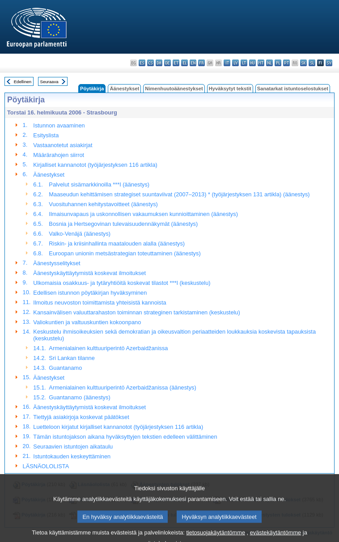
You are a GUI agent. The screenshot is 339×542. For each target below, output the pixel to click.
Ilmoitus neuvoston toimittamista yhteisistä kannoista (99, 302)
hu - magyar (252, 62)
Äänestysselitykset (56, 263)
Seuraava (49, 81)
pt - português (286, 62)
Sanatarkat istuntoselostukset (292, 88)
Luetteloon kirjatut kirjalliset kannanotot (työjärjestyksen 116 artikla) (118, 426)
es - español (142, 62)
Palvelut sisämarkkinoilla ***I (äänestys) (99, 184)
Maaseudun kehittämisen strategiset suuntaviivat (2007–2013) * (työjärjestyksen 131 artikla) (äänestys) (179, 194)
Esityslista (46, 135)
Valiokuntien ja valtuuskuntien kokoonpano (87, 322)
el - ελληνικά (184, 62)
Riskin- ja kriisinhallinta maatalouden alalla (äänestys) (117, 243)
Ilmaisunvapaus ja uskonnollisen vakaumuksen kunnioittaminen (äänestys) (143, 214)
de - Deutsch (167, 62)
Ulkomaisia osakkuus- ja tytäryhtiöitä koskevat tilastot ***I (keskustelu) (121, 282)
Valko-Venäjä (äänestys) (79, 233)
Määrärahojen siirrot (58, 155)
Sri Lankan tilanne (71, 358)
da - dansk (159, 62)
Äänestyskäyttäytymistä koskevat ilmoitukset (89, 273)
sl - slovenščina (312, 62)
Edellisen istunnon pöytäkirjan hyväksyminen (90, 292)
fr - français (201, 62)
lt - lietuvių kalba (244, 62)
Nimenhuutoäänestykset (174, 88)
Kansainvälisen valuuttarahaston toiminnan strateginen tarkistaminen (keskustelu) (136, 312)
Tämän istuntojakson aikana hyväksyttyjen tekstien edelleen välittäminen (125, 436)
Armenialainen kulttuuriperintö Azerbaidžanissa (108, 348)
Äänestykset (124, 88)
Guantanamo (65, 367)
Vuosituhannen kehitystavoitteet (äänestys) (103, 204)
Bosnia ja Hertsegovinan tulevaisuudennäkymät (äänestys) (123, 223)
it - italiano (227, 62)
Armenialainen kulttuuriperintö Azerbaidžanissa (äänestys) (122, 387)
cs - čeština (150, 62)
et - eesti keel (176, 62)
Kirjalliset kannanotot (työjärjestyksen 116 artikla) (95, 164)
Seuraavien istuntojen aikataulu (73, 446)
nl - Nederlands (269, 62)
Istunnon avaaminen (59, 125)
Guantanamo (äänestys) (79, 397)
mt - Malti (261, 62)
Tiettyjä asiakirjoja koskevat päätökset (81, 417)
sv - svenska (329, 62)
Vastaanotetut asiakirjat (62, 145)
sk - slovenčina (303, 62)
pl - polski (278, 62)
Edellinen (22, 81)
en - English (193, 62)
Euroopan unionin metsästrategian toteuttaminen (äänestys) (124, 253)
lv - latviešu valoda (235, 62)
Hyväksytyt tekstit (230, 88)
